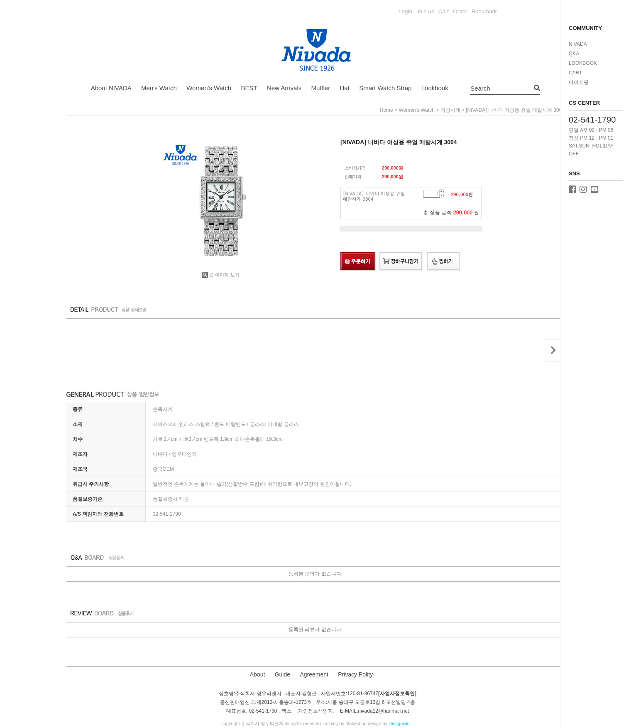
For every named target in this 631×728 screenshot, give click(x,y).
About (257, 674)
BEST (249, 87)
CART (575, 73)
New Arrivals (284, 87)
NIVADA (578, 44)
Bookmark (484, 11)
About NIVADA (111, 87)
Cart (443, 11)
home (386, 110)
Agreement (314, 674)
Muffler (320, 87)
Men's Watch (159, 87)
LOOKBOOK (583, 63)
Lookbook (434, 87)
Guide (282, 674)
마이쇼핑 (579, 82)
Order (460, 11)
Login (405, 11)
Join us (425, 11)
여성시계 (450, 110)
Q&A (574, 54)
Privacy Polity (355, 674)
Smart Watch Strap (385, 87)
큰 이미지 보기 (220, 274)
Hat (345, 87)
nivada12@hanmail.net (383, 711)
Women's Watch (208, 87)
